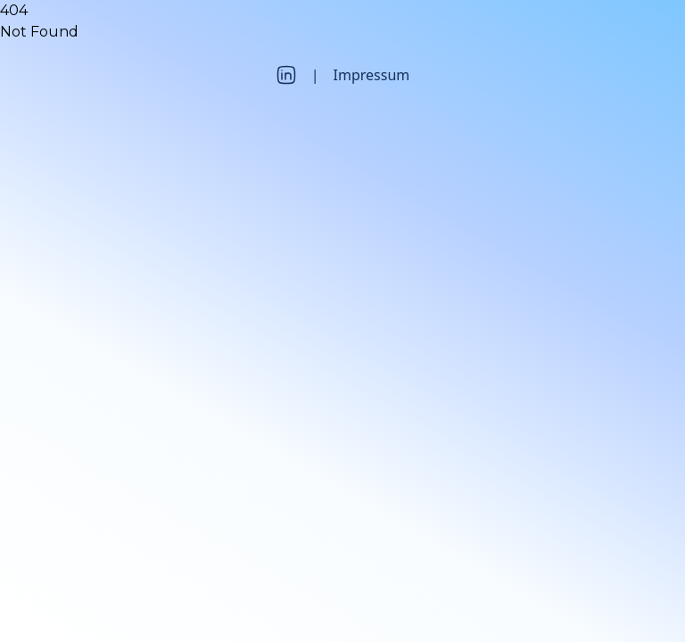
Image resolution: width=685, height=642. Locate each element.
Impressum (372, 75)
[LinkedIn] (286, 75)
